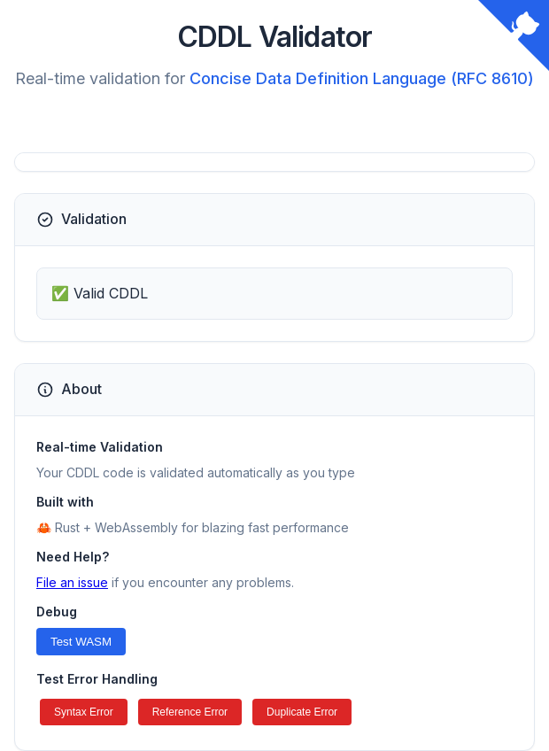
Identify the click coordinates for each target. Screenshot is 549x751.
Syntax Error (83, 712)
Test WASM (81, 641)
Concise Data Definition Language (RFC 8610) (361, 78)
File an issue (72, 582)
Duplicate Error (302, 712)
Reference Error (190, 712)
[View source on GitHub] (513, 35)
